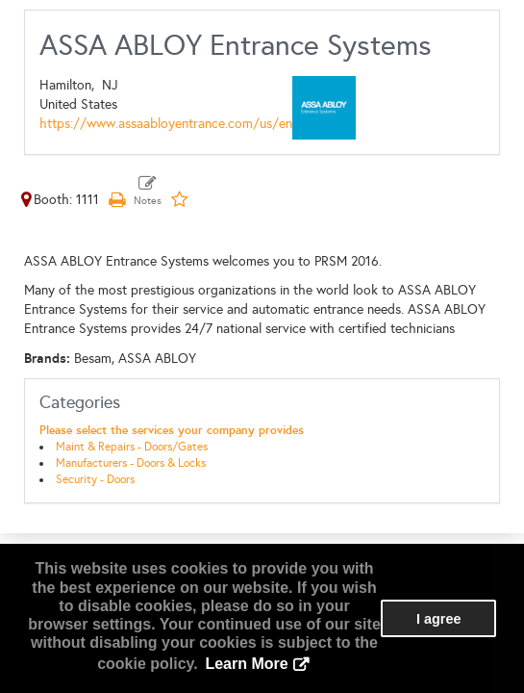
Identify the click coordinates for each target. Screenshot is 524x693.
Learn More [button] (246, 663)
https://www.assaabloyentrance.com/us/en (165, 124)
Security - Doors (95, 479)
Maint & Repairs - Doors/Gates (132, 446)
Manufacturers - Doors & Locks (131, 463)
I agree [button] (438, 619)
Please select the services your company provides (171, 430)
